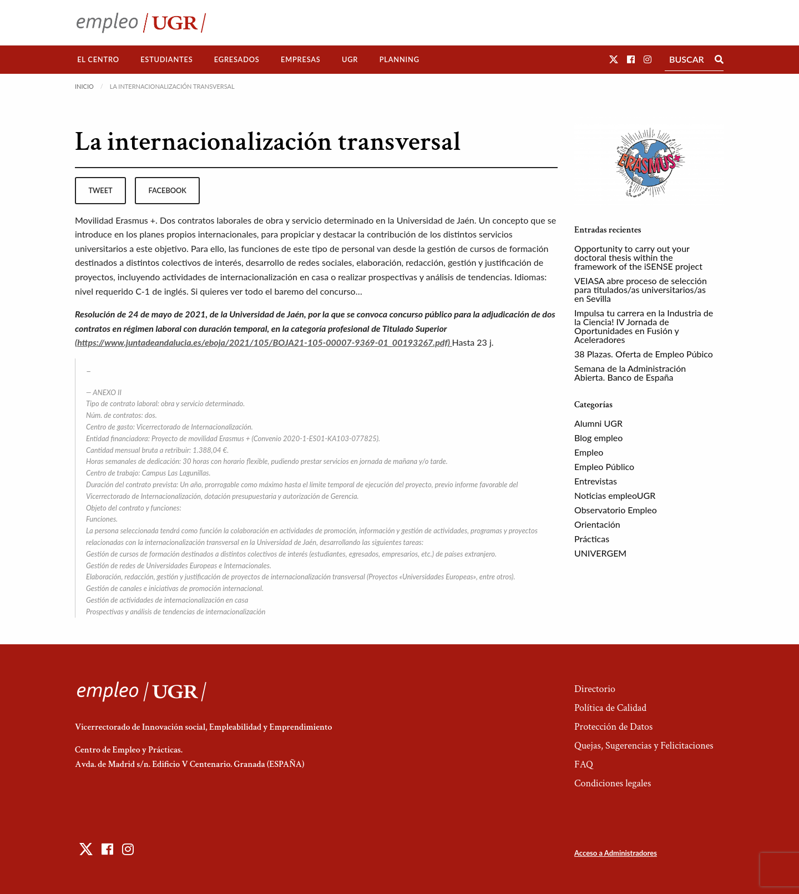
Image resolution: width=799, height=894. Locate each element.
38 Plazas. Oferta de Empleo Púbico (643, 353)
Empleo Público (604, 466)
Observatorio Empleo (615, 509)
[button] (614, 59)
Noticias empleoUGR (614, 495)
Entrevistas (595, 481)
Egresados (237, 59)
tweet (100, 190)
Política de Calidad (610, 707)
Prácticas (591, 538)
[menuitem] (98, 60)
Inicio (84, 86)
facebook (167, 190)
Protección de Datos (613, 726)
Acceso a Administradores (615, 852)
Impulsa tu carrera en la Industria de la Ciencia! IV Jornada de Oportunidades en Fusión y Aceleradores (643, 326)
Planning (399, 59)
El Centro (98, 59)
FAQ (583, 764)
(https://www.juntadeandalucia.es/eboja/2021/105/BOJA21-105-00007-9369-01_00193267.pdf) (263, 342)
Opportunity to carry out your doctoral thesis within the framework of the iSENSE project (638, 257)
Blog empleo (598, 437)
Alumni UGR (598, 423)
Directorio (594, 689)
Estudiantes (166, 59)
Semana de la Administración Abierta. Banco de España (630, 372)
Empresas (301, 59)
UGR (350, 59)
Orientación (597, 524)
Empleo (588, 452)
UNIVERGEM (600, 553)
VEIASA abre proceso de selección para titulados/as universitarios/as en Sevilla (640, 289)
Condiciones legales (612, 783)
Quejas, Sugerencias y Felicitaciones (644, 745)
